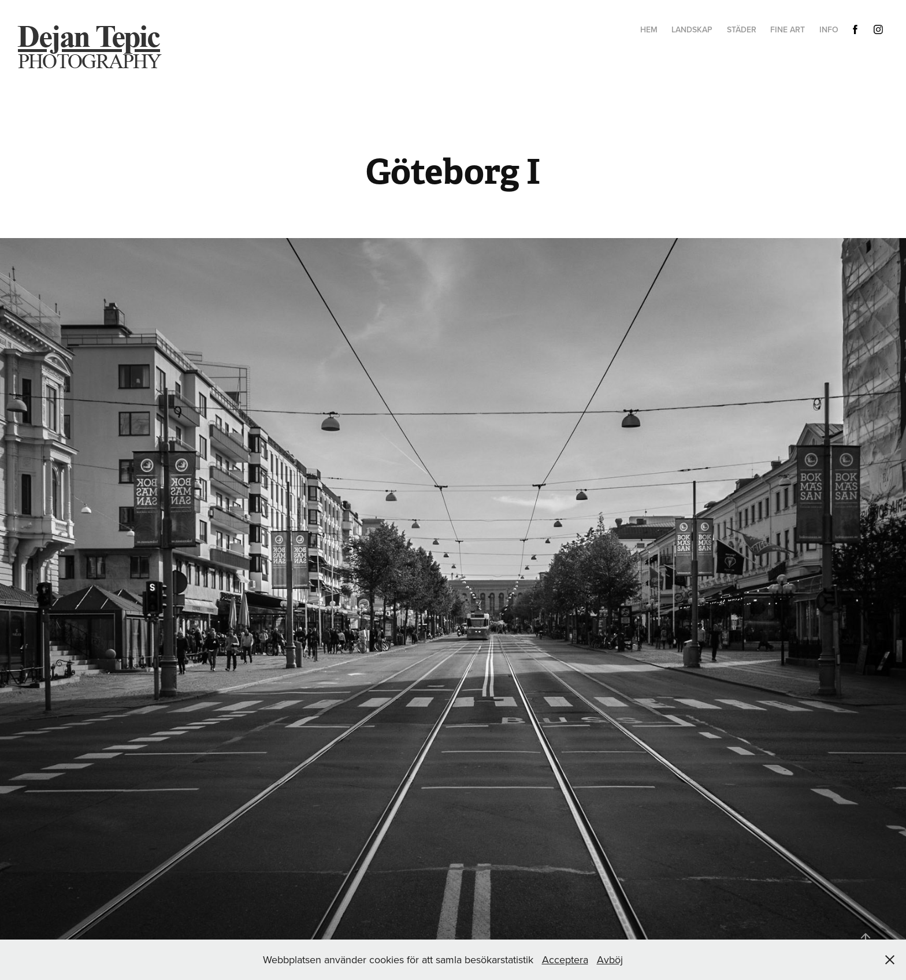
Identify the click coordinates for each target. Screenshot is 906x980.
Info (828, 29)
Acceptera (565, 959)
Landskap (691, 29)
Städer (741, 29)
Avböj (610, 959)
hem (649, 29)
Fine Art (787, 29)
